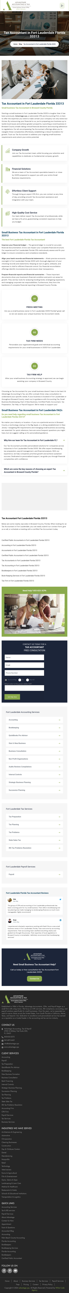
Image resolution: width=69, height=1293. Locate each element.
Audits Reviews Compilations (20, 767)
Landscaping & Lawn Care (11, 1182)
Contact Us (34, 978)
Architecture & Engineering (12, 1131)
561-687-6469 (9, 1039)
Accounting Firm (8, 1108)
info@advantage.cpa (11, 1043)
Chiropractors (7, 1138)
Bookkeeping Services (10, 1247)
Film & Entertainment (9, 1176)
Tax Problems (14, 832)
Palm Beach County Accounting (13, 1237)
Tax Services (6, 1118)
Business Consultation (17, 751)
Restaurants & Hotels (9, 1189)
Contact (35, 1284)
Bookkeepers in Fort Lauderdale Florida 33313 (19, 571)
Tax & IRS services (8, 1210)
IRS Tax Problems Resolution (20, 848)
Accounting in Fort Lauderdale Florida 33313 (19, 545)
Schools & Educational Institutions (14, 1193)
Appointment (6, 1223)
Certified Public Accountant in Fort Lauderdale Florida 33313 (25, 555)
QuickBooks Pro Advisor (18, 735)
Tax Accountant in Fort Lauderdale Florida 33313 (40, 44)
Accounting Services (9, 1206)
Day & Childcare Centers (11, 1148)
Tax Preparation (15, 817)
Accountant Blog (8, 1230)
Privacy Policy (47, 1284)
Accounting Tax (53, 399)
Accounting (13, 720)
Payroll (11, 874)
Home (15, 44)
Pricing (26, 1284)
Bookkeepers (6, 1244)
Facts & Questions (8, 1227)
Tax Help (15, 404)
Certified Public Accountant (49, 402)
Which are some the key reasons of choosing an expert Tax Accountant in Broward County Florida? (30, 470)
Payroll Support (28, 404)
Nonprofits (6, 1159)
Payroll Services (7, 1114)
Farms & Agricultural (9, 1172)
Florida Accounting (9, 1240)
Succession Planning (17, 790)
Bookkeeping (14, 728)
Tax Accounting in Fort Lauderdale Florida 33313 (20, 566)
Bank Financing (7, 1080)
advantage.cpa (24, 1287)
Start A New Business (29, 402)
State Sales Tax (15, 840)
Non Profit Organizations (18, 759)
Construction (6, 1145)
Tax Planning (14, 824)
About (16, 1280)
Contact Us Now (8, 1220)
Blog (20, 44)
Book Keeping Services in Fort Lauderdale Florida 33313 (23, 576)
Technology (6, 1165)
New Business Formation (11, 1073)
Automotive (6, 1135)
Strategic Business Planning (20, 782)
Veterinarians (6, 1169)
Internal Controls (15, 774)
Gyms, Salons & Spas (9, 1179)
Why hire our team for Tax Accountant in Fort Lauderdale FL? (30, 440)
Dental (4, 1152)
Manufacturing (7, 1155)
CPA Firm (5, 1111)
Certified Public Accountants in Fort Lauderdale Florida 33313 (25, 540)
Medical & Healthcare (10, 1186)
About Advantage (8, 1216)
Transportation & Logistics (11, 1196)
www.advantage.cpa (11, 1046)
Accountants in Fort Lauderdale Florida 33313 (19, 550)
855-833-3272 (9, 1036)
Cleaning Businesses (9, 1142)
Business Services (8, 1121)
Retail (4, 1162)
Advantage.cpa (21, 116)
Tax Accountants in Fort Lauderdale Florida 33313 (21, 560)
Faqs (17, 1284)
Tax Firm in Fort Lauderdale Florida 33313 (18, 581)
